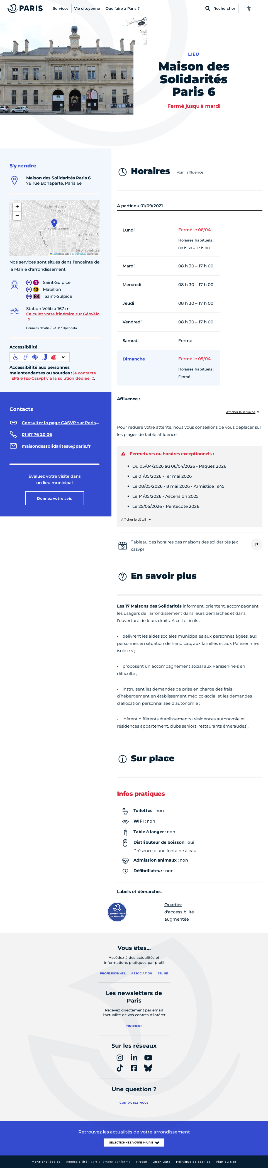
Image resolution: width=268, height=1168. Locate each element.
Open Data (161, 1162)
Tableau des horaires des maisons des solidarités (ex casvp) (184, 545)
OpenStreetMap (79, 254)
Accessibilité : (98, 1162)
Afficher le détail (134, 519)
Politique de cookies (193, 1162)
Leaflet (54, 254)
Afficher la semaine (240, 412)
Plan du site (226, 1162)
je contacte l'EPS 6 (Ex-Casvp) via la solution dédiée (52, 375)
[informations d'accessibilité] (39, 357)
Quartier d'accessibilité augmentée (155, 912)
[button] (54, 223)
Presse (141, 1162)
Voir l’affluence (190, 172)
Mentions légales (46, 1162)
